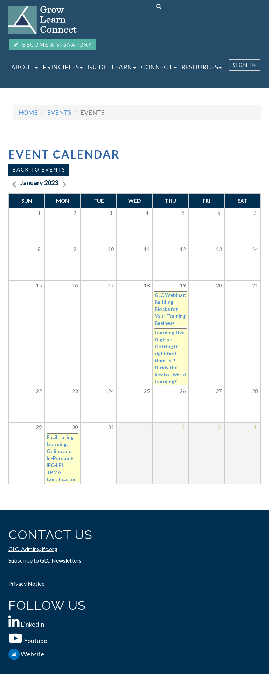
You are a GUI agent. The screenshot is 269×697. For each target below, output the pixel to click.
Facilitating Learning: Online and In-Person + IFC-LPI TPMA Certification (62, 458)
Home (28, 112)
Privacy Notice (26, 583)
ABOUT (24, 67)
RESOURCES (201, 67)
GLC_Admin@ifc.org (32, 548)
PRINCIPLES (63, 67)
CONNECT (159, 67)
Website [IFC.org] (32, 654)
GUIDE (97, 67)
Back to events (38, 169)
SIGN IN (244, 65)
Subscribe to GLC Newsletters (44, 560)
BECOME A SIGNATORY (52, 45)
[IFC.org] (14, 654)
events (59, 112)
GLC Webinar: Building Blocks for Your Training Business (170, 309)
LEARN (124, 67)
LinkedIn (32, 624)
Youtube (35, 640)
